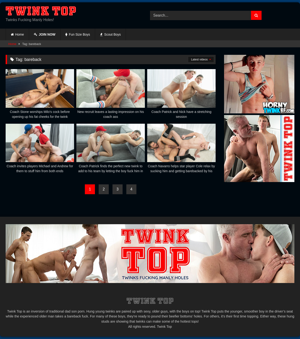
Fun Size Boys (77, 34)
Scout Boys (110, 34)
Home (19, 34)
